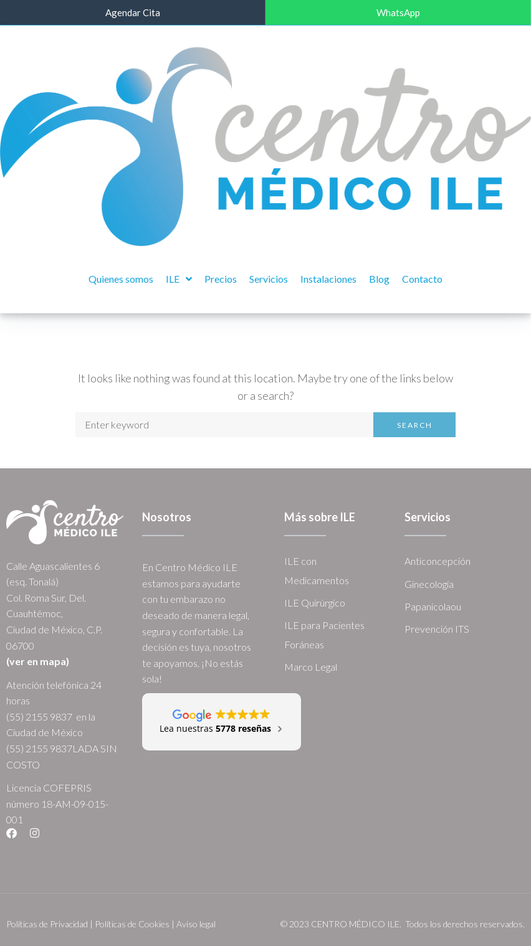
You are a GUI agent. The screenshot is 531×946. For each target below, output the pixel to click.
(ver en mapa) (37, 660)
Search (415, 423)
